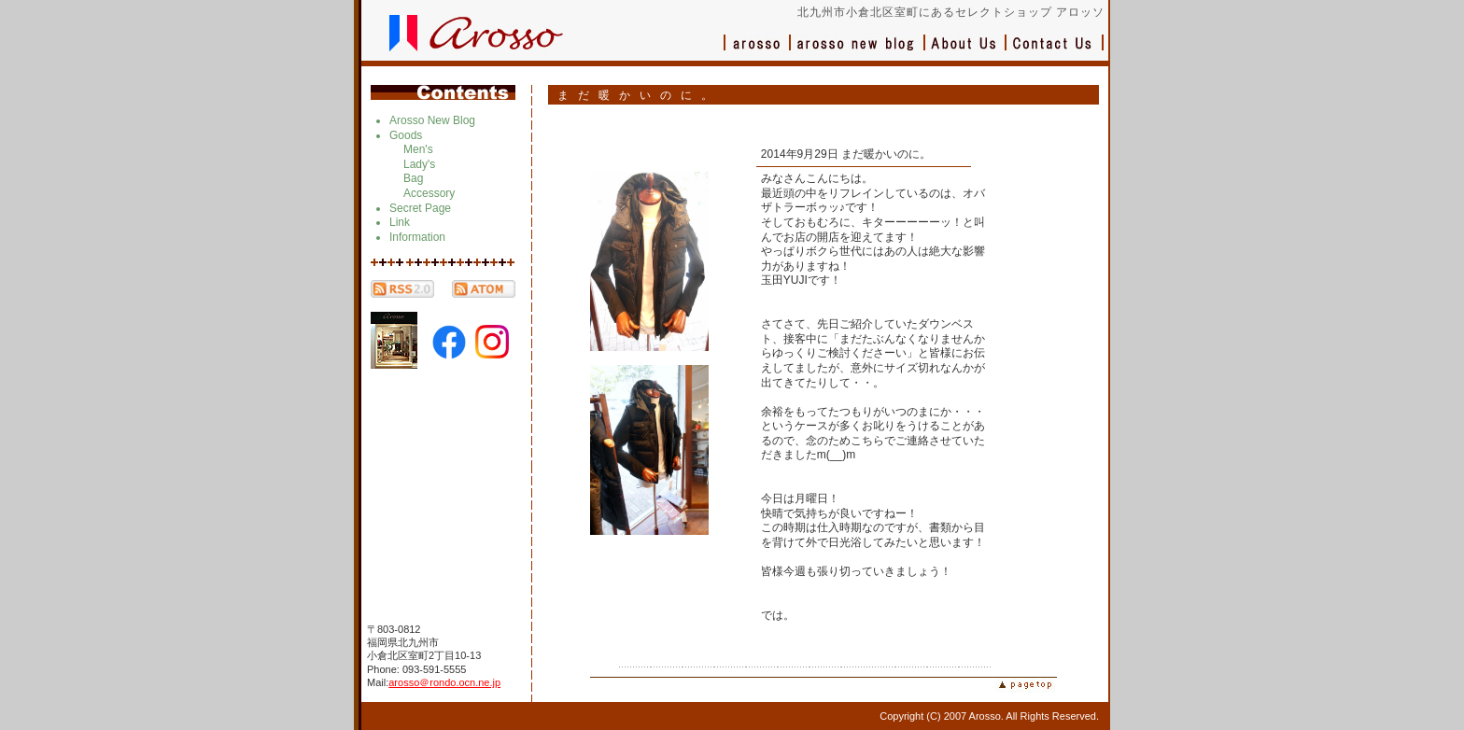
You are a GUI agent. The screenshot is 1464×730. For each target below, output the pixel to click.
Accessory (429, 193)
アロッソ (757, 52)
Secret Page (420, 208)
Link (399, 222)
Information (417, 237)
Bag (413, 178)
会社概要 (965, 52)
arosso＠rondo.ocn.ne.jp (444, 682)
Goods (405, 135)
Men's (418, 149)
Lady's (419, 164)
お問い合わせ (1055, 52)
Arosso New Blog (432, 120)
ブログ (858, 52)
